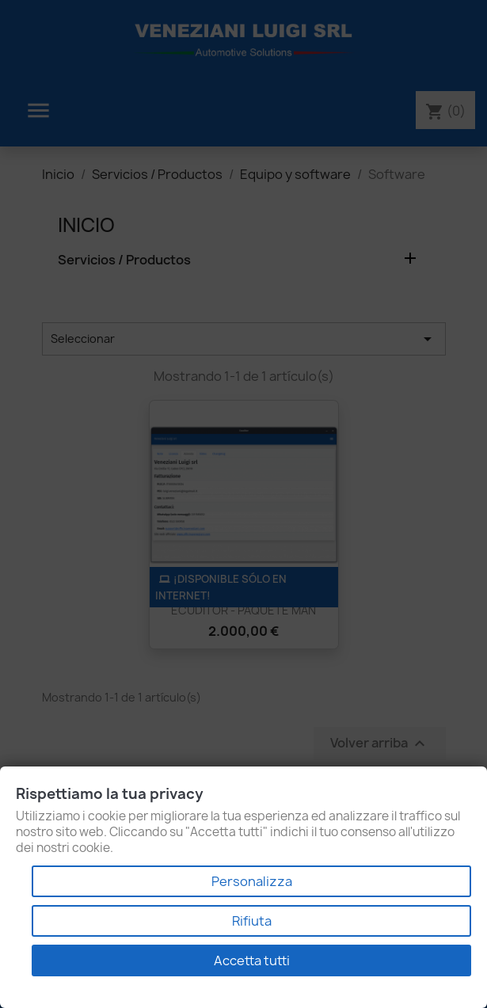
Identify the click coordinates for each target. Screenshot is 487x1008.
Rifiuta (252, 921)
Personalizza (251, 881)
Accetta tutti (252, 960)
